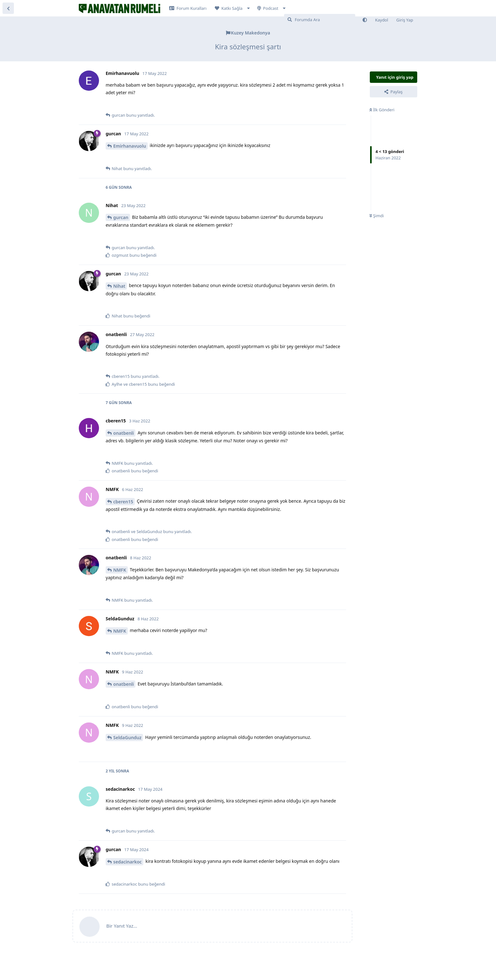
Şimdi (376, 215)
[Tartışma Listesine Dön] (8, 8)
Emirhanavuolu (129, 146)
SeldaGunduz (127, 737)
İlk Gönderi (381, 110)
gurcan (120, 217)
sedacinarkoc (127, 862)
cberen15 (123, 502)
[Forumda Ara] (319, 19)
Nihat (119, 286)
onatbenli (123, 433)
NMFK (119, 570)
